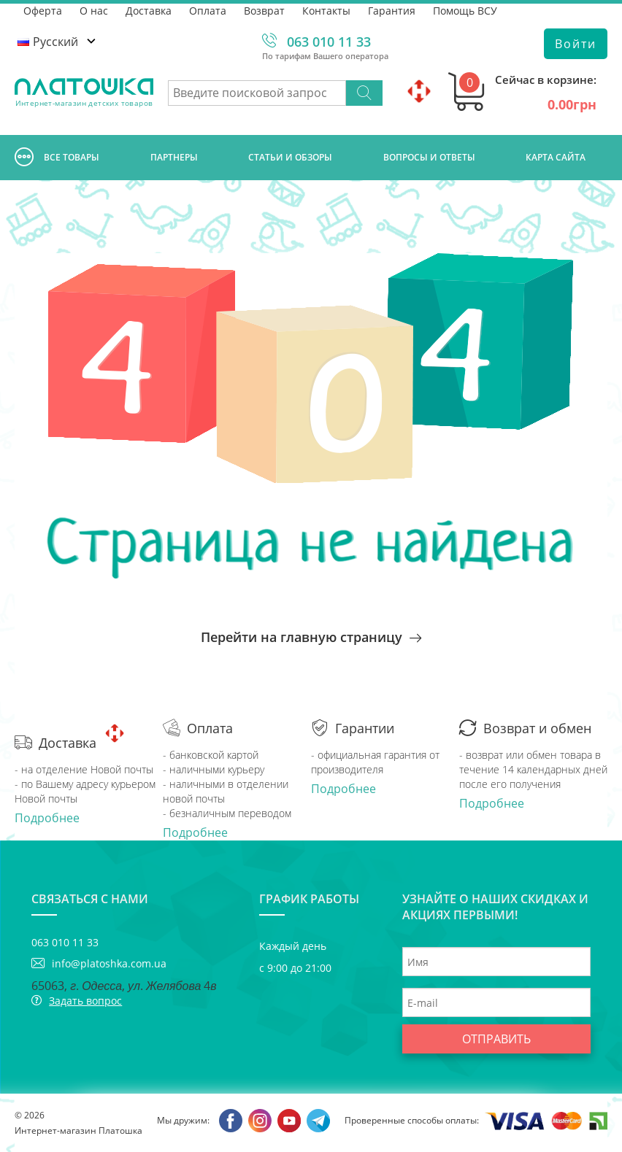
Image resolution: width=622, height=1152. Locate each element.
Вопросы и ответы (429, 157)
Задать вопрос (85, 1001)
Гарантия (391, 11)
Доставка (149, 11)
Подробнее (47, 818)
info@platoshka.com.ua (109, 963)
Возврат (264, 11)
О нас (94, 11)
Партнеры (174, 157)
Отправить (496, 1039)
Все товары (57, 157)
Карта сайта (555, 157)
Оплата (207, 11)
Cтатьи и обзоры (290, 157)
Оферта (42, 11)
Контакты (326, 11)
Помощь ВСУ (465, 11)
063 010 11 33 (329, 41)
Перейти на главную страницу (311, 637)
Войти (575, 44)
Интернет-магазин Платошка (78, 1130)
